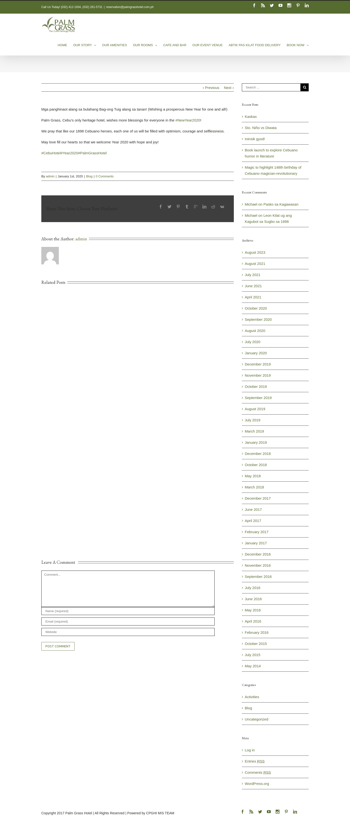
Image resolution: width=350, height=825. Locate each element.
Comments (258, 772)
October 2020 (256, 308)
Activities (252, 697)
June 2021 (253, 286)
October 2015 (256, 644)
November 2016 (258, 565)
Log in (250, 750)
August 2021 (255, 263)
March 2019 (254, 431)
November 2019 (258, 375)
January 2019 (256, 442)
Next (227, 88)
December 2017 (258, 498)
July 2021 (252, 275)
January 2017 (256, 543)
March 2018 (254, 487)
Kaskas (251, 116)
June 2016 (253, 599)
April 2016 (253, 621)
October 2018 (256, 465)
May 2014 (253, 666)
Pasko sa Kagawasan (280, 204)
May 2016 (253, 610)
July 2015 (252, 655)
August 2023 (255, 252)
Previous (212, 88)
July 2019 (252, 420)
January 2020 (256, 353)
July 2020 (252, 342)
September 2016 (258, 576)
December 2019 (258, 364)
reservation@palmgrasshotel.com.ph (130, 7)
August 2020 (255, 331)
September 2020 (258, 319)
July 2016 (252, 588)
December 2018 (258, 454)
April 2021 (253, 297)
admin (50, 176)
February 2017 (257, 532)
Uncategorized (256, 719)
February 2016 (257, 632)
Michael (251, 204)
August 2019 (255, 409)
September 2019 (258, 398)
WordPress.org (257, 784)
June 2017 (253, 509)
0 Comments (105, 176)
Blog (89, 176)
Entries (255, 761)
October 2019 (256, 386)
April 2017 (253, 521)
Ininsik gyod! (255, 139)
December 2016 (258, 554)
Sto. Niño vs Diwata (261, 128)
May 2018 (253, 476)
